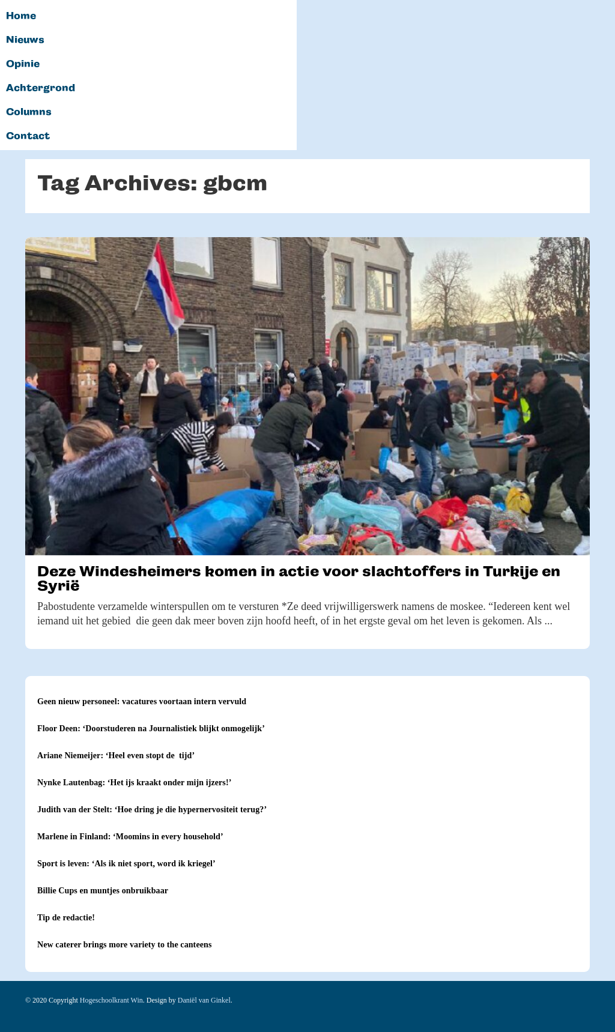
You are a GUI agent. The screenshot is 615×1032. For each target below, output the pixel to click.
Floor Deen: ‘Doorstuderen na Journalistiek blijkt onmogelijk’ (151, 728)
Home (21, 16)
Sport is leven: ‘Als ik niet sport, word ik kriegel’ (126, 863)
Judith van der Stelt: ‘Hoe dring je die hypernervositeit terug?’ (152, 809)
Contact (28, 136)
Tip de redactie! (66, 917)
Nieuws (25, 40)
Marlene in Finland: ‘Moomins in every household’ (130, 836)
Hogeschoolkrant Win (111, 1000)
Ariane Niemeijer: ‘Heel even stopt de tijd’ (116, 755)
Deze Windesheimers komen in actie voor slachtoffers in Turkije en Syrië (298, 578)
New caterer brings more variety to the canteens (124, 944)
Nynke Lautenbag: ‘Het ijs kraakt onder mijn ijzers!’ (134, 782)
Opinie (23, 64)
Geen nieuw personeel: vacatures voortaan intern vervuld (141, 701)
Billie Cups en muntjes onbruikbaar (102, 890)
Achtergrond (40, 88)
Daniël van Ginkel (204, 1000)
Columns (29, 112)
